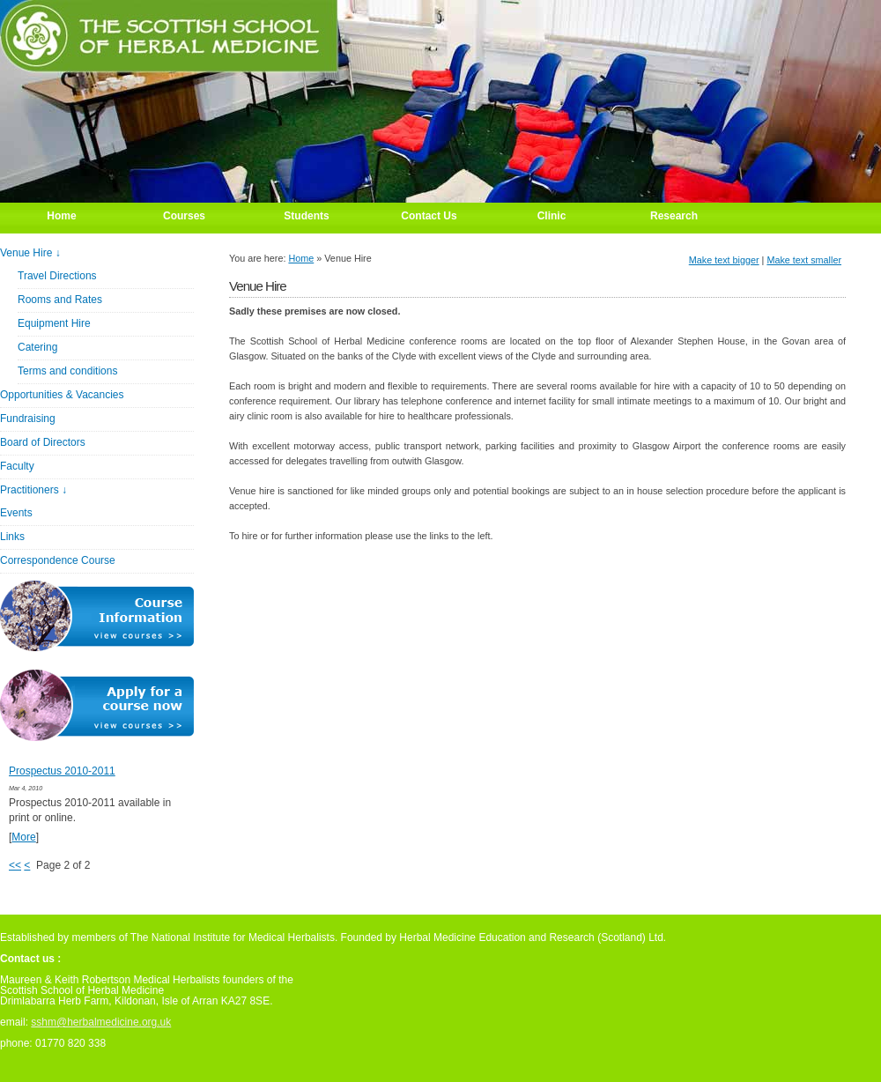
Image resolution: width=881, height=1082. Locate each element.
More (23, 837)
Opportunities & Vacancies (62, 395)
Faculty (17, 466)
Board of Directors (42, 442)
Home (301, 258)
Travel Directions (57, 276)
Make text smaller (803, 260)
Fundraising (28, 418)
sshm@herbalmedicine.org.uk (101, 1022)
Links (12, 536)
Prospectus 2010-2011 (62, 771)
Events (16, 513)
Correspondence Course (57, 560)
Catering (37, 347)
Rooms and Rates (60, 299)
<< (15, 865)
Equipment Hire (54, 323)
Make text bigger (724, 260)
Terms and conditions (67, 371)
